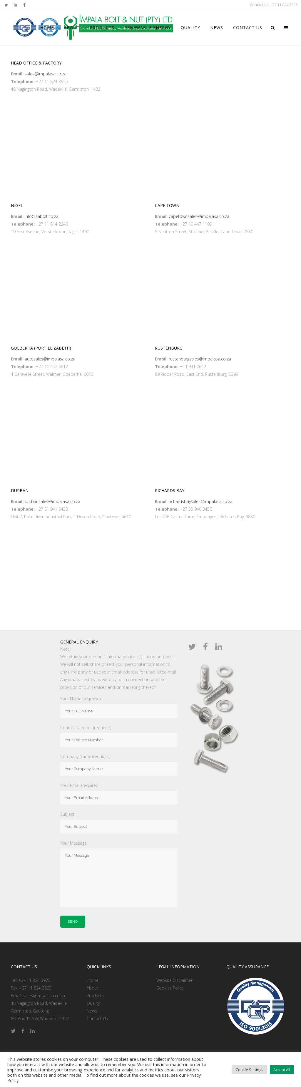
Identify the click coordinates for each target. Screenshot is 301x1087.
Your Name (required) (80, 698)
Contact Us (97, 1018)
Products (95, 995)
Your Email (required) (79, 785)
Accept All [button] (281, 1069)
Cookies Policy (169, 988)
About (92, 988)
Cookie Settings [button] (249, 1069)
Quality (93, 1003)
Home (92, 980)
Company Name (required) (85, 756)
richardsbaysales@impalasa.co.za (201, 501)
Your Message (73, 843)
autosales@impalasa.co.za (50, 359)
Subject (67, 814)
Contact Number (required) (85, 727)
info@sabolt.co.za (41, 216)
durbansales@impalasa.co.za (52, 501)
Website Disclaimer (174, 980)
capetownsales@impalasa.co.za (199, 216)
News (92, 1011)
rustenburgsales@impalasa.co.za (200, 359)
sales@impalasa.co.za (45, 74)
